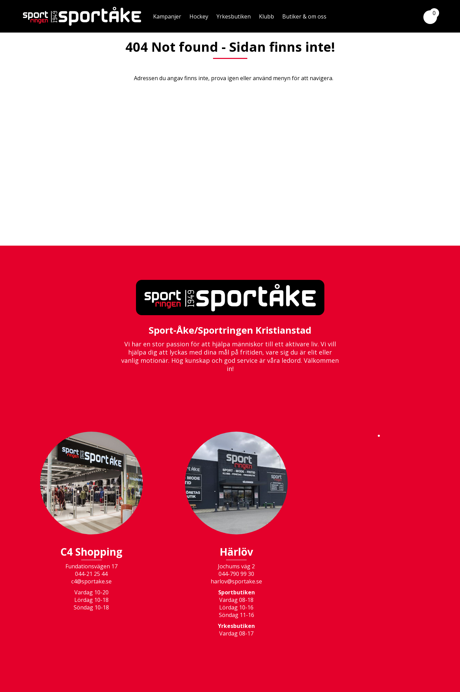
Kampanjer (167, 16)
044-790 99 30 (236, 574)
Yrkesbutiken (233, 16)
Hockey (198, 16)
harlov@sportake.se (236, 581)
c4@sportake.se (91, 581)
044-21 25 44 (91, 574)
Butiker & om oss (304, 16)
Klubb (266, 16)
